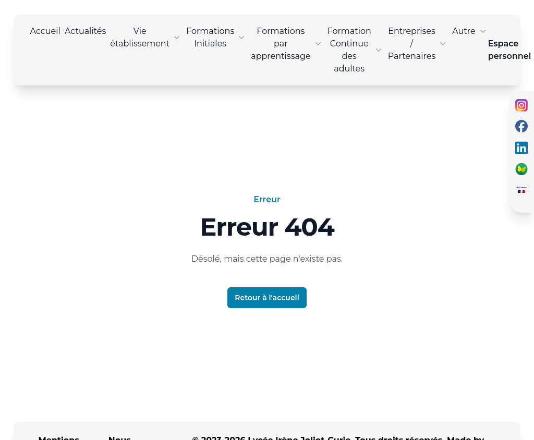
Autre (470, 31)
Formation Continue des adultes (355, 50)
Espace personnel (509, 50)
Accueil (45, 31)
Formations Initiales (216, 37)
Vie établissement (146, 37)
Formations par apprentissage (287, 43)
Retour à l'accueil (267, 297)
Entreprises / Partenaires (418, 43)
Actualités (85, 31)
